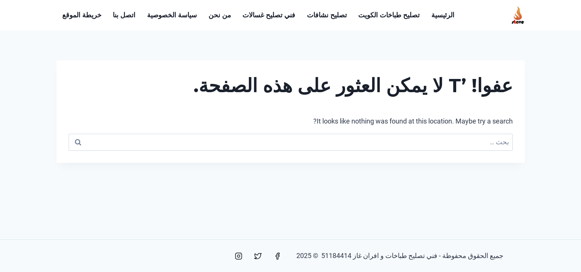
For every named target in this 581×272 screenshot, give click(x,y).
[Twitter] (257, 256)
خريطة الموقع (81, 15)
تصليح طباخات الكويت (389, 15)
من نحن (219, 15)
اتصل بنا (124, 15)
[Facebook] (277, 256)
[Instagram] (238, 256)
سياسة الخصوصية (172, 15)
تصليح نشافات (327, 15)
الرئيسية (442, 15)
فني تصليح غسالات (268, 15)
